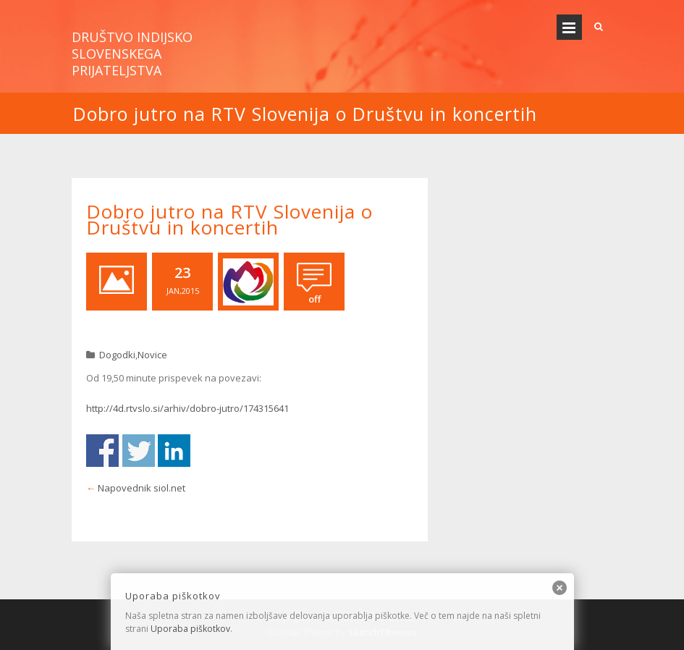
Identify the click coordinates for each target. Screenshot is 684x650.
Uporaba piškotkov (190, 628)
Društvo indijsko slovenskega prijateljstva (132, 54)
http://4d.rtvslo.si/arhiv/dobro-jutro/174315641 (187, 408)
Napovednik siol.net (141, 487)
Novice (152, 354)
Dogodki (117, 354)
